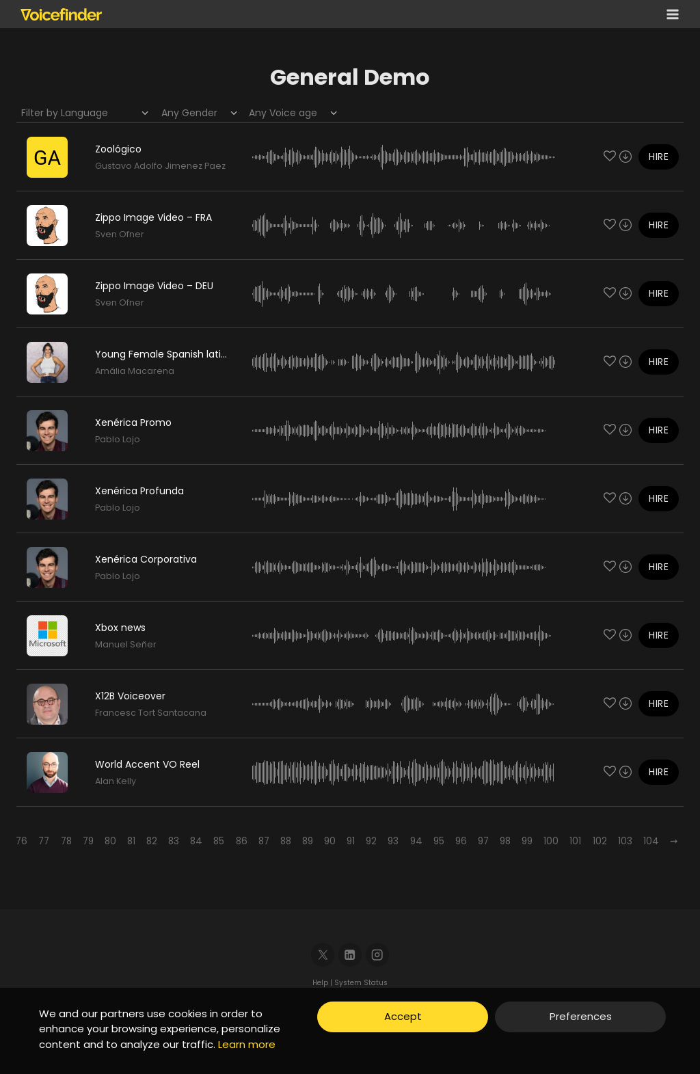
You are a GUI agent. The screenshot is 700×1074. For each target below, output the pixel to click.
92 (371, 841)
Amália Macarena (134, 371)
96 (461, 841)
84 (196, 841)
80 (110, 841)
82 (151, 841)
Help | (323, 983)
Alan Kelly (115, 781)
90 (330, 841)
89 (307, 841)
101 (575, 841)
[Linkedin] (350, 955)
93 (393, 841)
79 (88, 841)
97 (483, 841)
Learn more (246, 1044)
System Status (361, 983)
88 (285, 841)
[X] (323, 955)
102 (600, 841)
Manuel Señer (126, 644)
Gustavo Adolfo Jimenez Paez (160, 166)
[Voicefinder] (61, 14)
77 (43, 841)
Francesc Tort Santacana (150, 713)
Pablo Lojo (117, 439)
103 (625, 841)
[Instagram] (378, 955)
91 (351, 841)
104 (651, 841)
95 (438, 841)
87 (263, 841)
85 (218, 841)
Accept (403, 1016)
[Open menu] (669, 14)
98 (505, 841)
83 (173, 841)
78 (66, 841)
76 (21, 841)
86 (241, 841)
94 (416, 841)
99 (527, 841)
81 (131, 841)
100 (550, 841)
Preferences (581, 1016)
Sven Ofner (119, 234)
